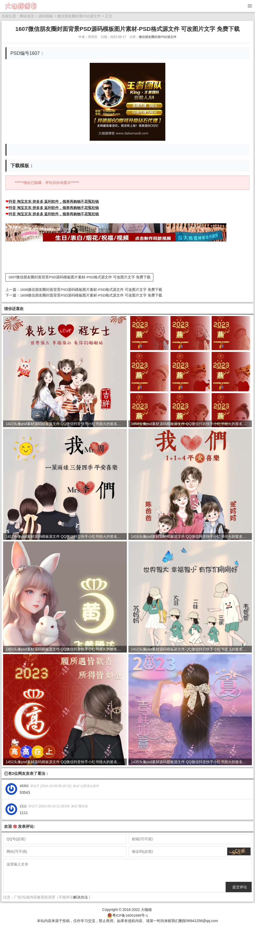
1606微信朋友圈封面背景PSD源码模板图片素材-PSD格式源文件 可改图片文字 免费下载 (91, 289)
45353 (24, 785)
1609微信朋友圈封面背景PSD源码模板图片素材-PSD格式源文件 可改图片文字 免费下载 (91, 295)
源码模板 (45, 16)
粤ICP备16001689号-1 (130, 914)
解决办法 (80, 897)
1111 (23, 806)
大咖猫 (146, 909)
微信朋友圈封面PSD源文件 (79, 16)
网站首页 (27, 16)
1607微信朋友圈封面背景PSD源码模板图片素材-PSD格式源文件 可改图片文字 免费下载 (79, 277)
